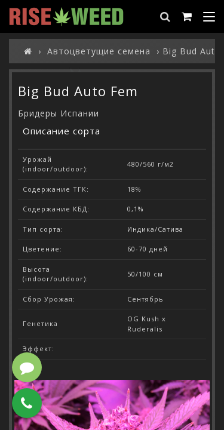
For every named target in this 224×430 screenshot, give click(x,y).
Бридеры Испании (58, 113)
